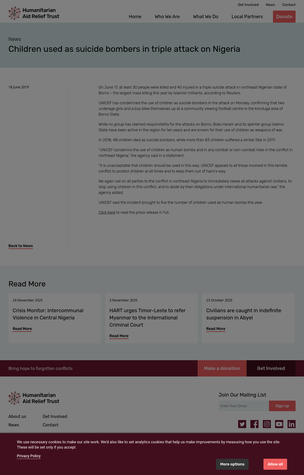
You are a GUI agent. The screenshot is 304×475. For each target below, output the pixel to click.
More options (232, 464)
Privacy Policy (29, 456)
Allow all (275, 464)
